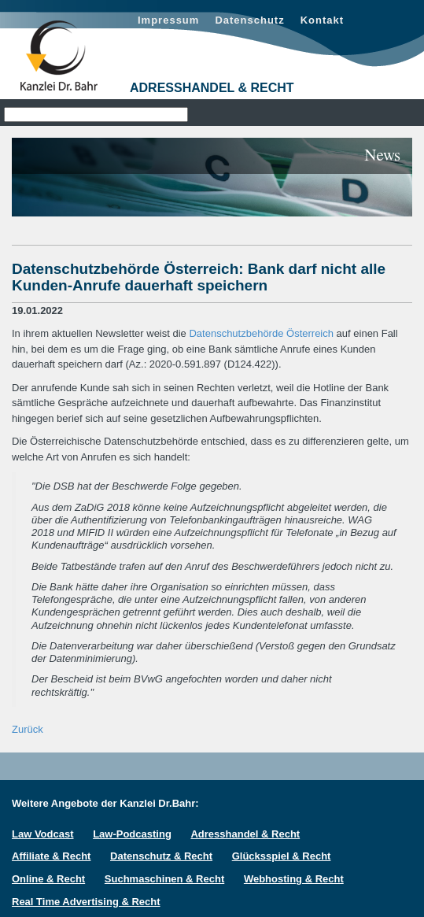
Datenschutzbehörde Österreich (261, 333)
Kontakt (322, 20)
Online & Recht (48, 879)
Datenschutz (249, 20)
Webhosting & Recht (294, 879)
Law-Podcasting (132, 834)
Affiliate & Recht (51, 856)
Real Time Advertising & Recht (86, 902)
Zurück (27, 729)
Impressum (168, 20)
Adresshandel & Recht (245, 834)
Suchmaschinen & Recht (164, 879)
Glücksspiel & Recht (281, 856)
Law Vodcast (43, 834)
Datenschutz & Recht (161, 856)
